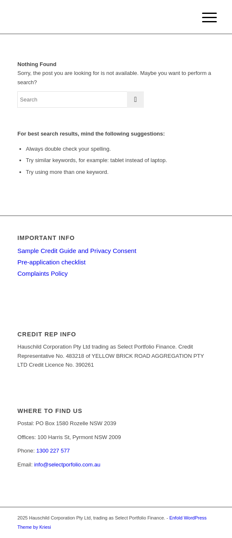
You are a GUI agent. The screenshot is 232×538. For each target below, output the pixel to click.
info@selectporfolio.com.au (67, 464)
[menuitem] (203, 18)
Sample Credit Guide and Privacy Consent (76, 250)
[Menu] (203, 18)
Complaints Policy (42, 273)
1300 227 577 (53, 450)
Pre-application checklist (51, 262)
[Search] (80, 99)
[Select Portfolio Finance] (96, 17)
